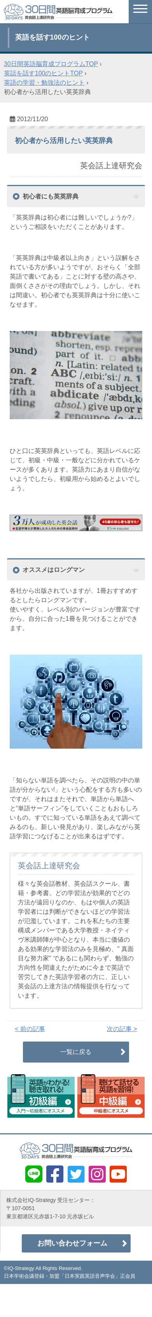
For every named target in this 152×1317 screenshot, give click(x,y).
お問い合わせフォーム (72, 1243)
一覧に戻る (75, 1052)
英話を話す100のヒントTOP (43, 73)
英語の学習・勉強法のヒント (44, 82)
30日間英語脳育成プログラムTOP (51, 64)
